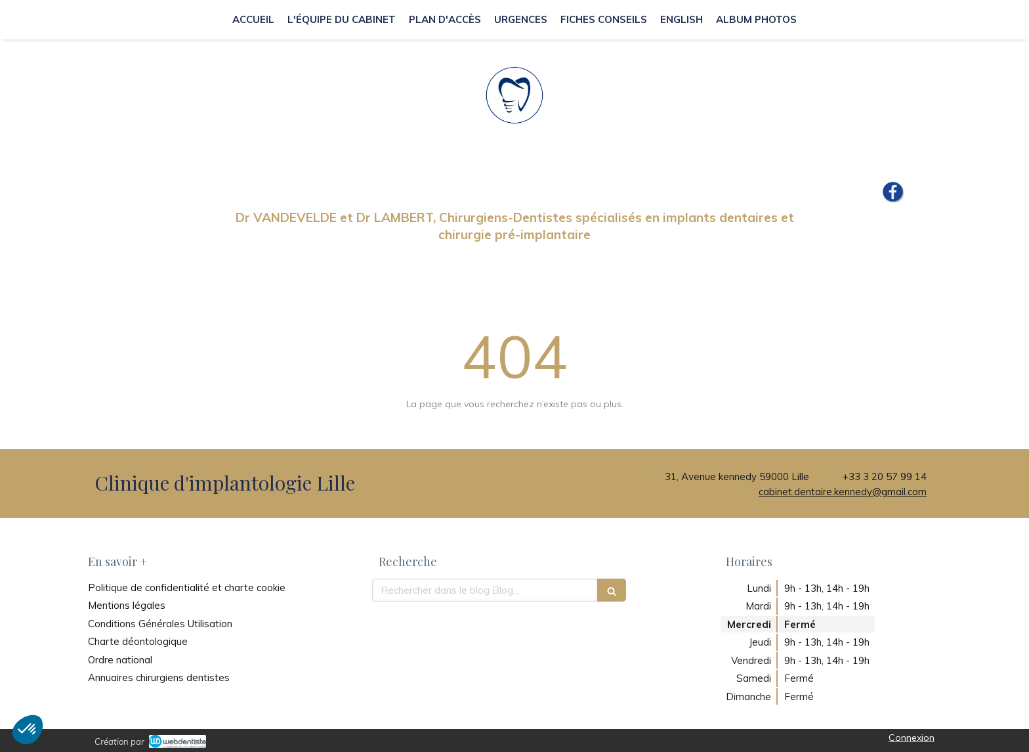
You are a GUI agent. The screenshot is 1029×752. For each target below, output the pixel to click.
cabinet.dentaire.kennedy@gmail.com (843, 491)
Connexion (911, 737)
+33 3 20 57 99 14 (885, 476)
